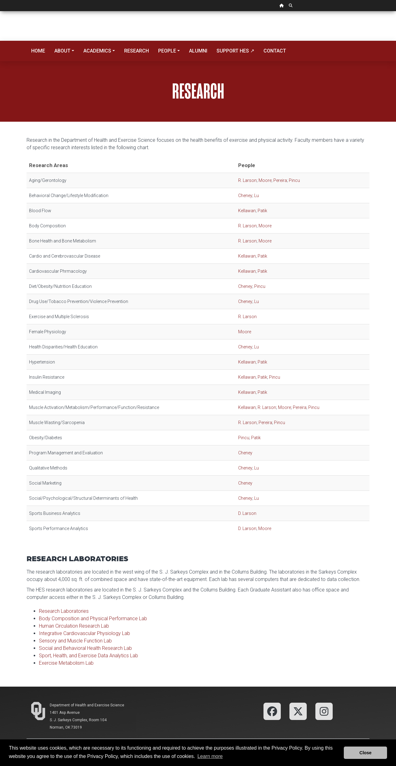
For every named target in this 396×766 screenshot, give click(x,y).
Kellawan (247, 210)
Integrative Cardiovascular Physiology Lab (84, 633)
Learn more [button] (210, 756)
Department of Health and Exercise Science (87, 705)
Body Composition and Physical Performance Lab (93, 618)
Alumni (198, 51)
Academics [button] (97, 51)
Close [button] (366, 752)
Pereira (280, 180)
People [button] (167, 51)
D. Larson (247, 513)
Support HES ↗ (235, 51)
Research (136, 51)
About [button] (62, 51)
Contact (274, 51)
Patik (262, 210)
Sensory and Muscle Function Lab (75, 641)
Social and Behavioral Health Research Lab (85, 648)
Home (38, 51)
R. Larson (247, 180)
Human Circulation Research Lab (74, 626)
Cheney (245, 195)
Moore (265, 180)
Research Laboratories (64, 611)
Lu (256, 195)
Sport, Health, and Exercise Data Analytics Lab (88, 656)
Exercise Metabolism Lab (66, 663)
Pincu (294, 180)
